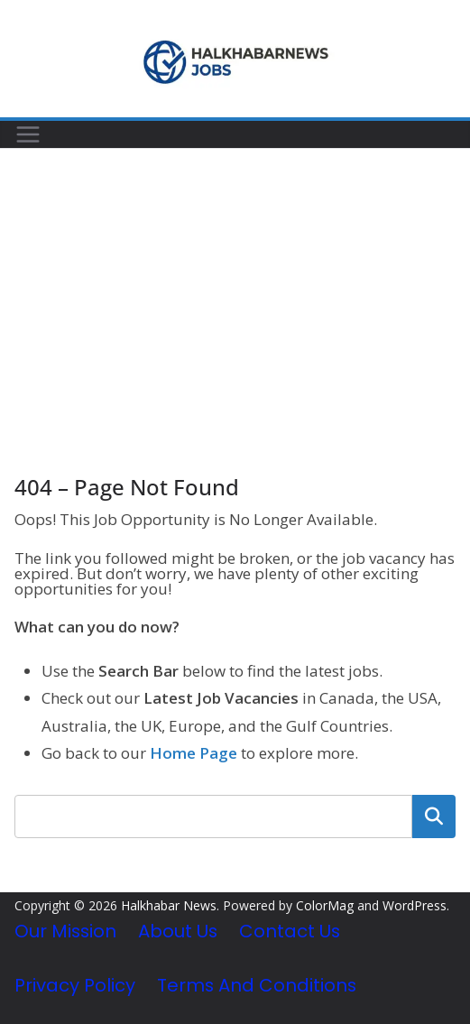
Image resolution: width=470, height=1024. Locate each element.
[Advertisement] (235, 284)
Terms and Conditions (256, 985)
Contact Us (289, 931)
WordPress (414, 905)
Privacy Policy (74, 985)
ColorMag (325, 905)
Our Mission (65, 931)
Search (434, 816)
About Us (177, 931)
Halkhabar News (169, 905)
